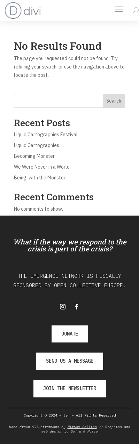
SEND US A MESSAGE (69, 361)
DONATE (69, 334)
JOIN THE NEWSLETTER (69, 388)
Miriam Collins (82, 427)
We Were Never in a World (42, 167)
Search (113, 101)
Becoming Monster (34, 156)
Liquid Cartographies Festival (46, 134)
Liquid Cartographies (36, 145)
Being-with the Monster (39, 178)
